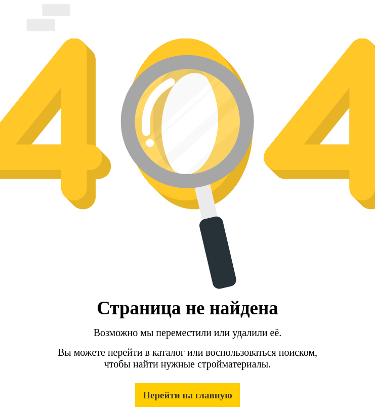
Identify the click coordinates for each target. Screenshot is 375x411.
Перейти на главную (187, 395)
